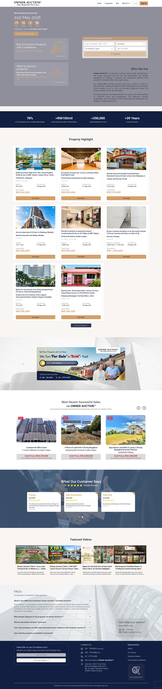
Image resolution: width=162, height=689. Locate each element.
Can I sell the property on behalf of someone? (33, 633)
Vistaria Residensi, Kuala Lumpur (74, 236)
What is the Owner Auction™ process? (30, 622)
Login (135, 3)
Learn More (60, 56)
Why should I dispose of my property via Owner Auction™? (38, 617)
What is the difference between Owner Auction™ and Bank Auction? (42, 601)
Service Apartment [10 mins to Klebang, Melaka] (34, 232)
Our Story (132, 652)
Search (115, 54)
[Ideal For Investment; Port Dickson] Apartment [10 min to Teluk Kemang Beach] (34, 291)
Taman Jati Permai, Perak (117, 179)
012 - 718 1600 (127, 630)
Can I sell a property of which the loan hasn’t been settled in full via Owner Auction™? (50, 628)
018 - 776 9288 (92, 652)
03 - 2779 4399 (91, 656)
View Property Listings (26, 34)
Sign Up (144, 3)
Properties (109, 3)
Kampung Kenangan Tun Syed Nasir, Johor (77, 296)
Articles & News (134, 656)
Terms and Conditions (137, 660)
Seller (99, 3)
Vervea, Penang (113, 237)
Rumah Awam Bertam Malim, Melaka (30, 235)
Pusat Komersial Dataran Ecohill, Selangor (77, 178)
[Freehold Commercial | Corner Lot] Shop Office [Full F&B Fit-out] (80, 174)
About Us (125, 3)
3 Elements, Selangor (24, 178)
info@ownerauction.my (131, 632)
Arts (117, 3)
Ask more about (99, 660)
